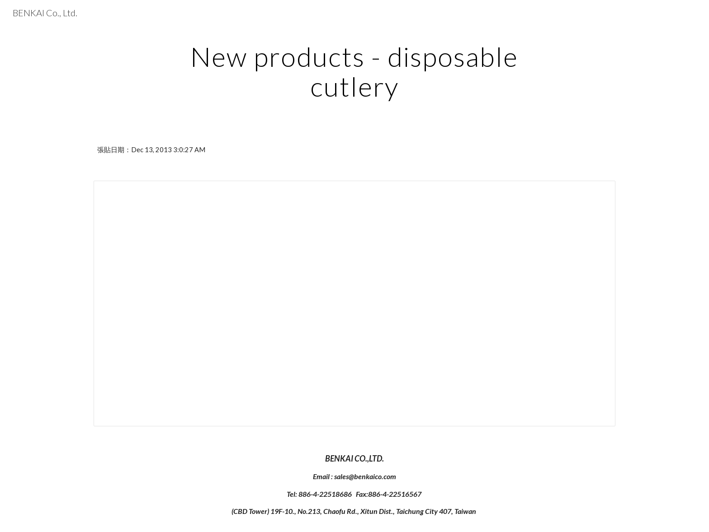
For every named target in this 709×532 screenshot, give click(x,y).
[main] (354, 71)
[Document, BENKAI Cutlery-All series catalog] (354, 303)
